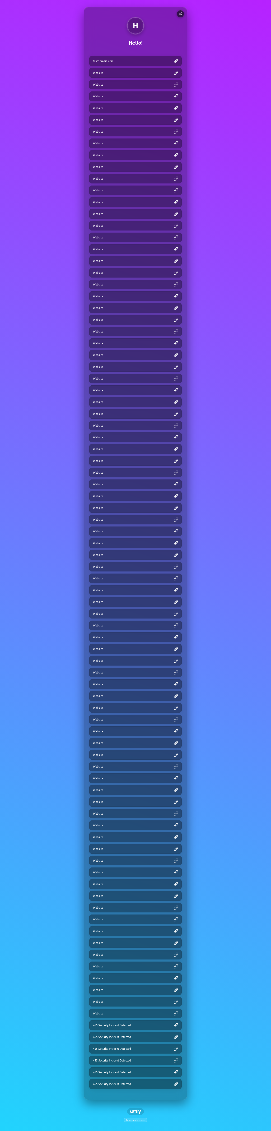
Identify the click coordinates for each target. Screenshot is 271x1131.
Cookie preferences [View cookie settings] (135, 1120)
